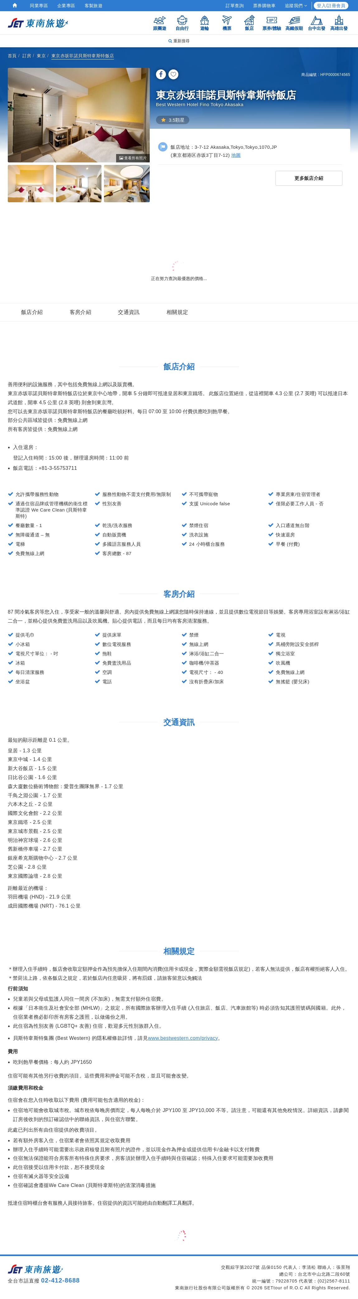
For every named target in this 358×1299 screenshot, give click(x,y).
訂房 (26, 55)
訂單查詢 (235, 5)
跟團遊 (159, 22)
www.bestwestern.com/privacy (183, 1038)
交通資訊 (129, 312)
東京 (41, 55)
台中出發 (316, 22)
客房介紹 (81, 312)
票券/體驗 (271, 22)
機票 (227, 22)
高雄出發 (339, 22)
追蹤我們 (296, 5)
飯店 (249, 22)
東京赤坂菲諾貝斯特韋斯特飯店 (82, 55)
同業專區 (39, 5)
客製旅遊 (94, 5)
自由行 (182, 22)
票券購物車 (264, 5)
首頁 (12, 55)
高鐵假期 (294, 22)
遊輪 (204, 22)
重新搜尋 (179, 41)
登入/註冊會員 (331, 5)
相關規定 (177, 312)
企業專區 (66, 5)
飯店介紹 (32, 312)
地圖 (236, 155)
